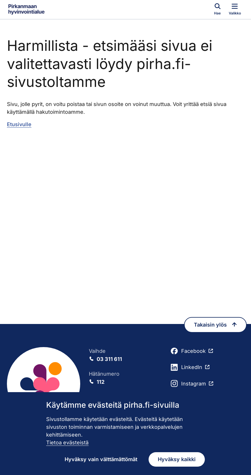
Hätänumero (125, 378)
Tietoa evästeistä (67, 442)
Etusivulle (19, 124)
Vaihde (125, 355)
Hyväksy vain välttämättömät (101, 459)
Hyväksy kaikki (177, 459)
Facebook (188, 351)
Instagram (188, 383)
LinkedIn (186, 367)
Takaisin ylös (215, 325)
